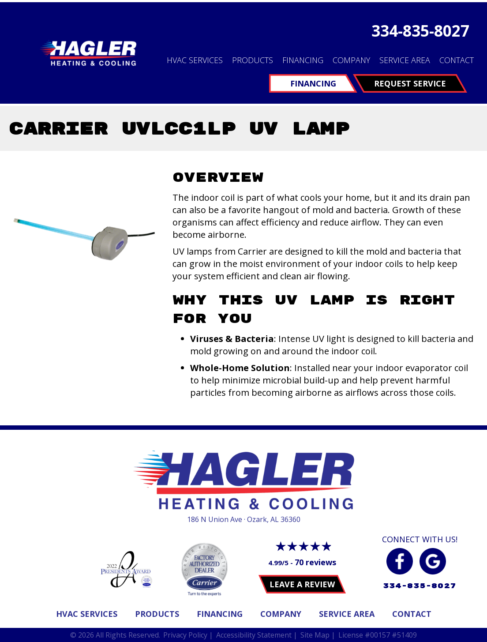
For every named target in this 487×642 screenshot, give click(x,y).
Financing (302, 60)
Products (252, 60)
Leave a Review (302, 584)
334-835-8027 (420, 30)
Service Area (404, 60)
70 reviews (315, 562)
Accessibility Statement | (256, 635)
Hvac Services (86, 613)
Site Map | (317, 635)
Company (351, 60)
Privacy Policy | (188, 635)
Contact (456, 60)
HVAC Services (195, 60)
